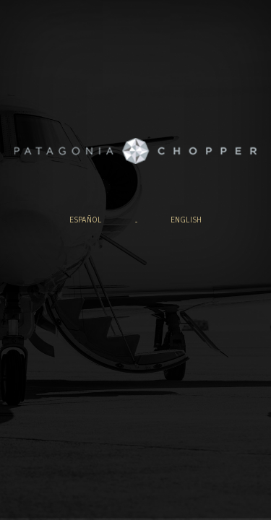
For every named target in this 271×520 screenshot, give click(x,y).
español (85, 220)
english (186, 220)
